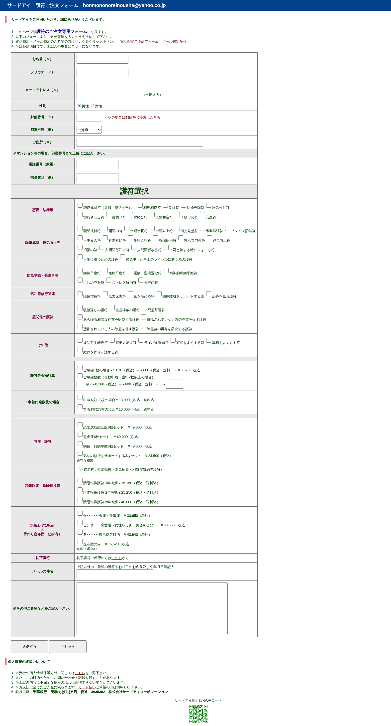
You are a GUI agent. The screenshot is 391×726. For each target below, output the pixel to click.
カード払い (87, 687)
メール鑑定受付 (174, 41)
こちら (116, 558)
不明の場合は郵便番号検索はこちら (132, 117)
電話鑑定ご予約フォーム (139, 41)
